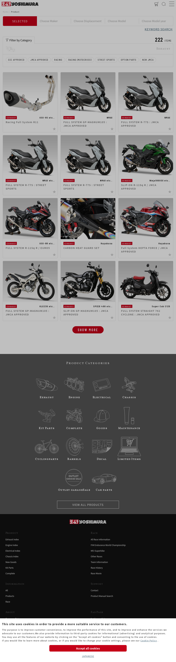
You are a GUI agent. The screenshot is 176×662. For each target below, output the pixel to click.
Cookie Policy (148, 640)
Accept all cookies (88, 648)
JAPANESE (88, 656)
